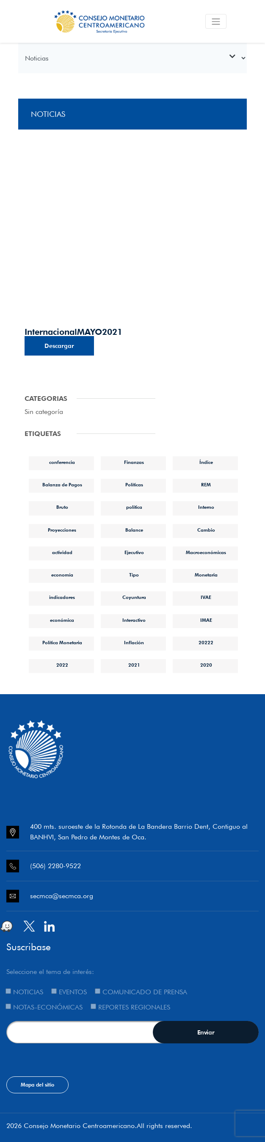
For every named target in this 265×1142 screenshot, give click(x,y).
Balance (134, 530)
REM (206, 485)
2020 (206, 665)
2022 (62, 665)
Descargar (59, 345)
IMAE (206, 620)
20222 (206, 642)
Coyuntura (134, 597)
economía (62, 575)
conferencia (62, 462)
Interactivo (134, 620)
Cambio (206, 530)
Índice (206, 462)
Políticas (134, 485)
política (134, 507)
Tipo (134, 575)
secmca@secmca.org (61, 896)
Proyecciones (62, 530)
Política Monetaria (62, 642)
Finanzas (134, 462)
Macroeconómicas (206, 552)
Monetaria (206, 575)
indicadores (62, 597)
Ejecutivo (134, 552)
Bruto (62, 507)
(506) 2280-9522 (55, 866)
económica (62, 620)
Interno (206, 507)
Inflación (134, 642)
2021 (134, 665)
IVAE (206, 597)
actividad (62, 552)
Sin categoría (44, 412)
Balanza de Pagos (62, 485)
